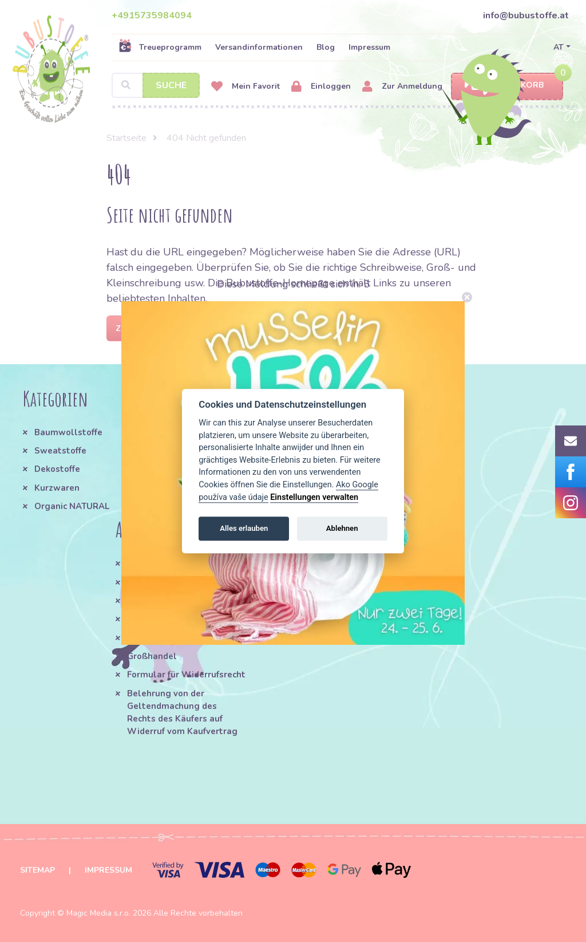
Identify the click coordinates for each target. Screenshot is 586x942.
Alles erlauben (244, 528)
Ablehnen (342, 528)
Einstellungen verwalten (314, 497)
